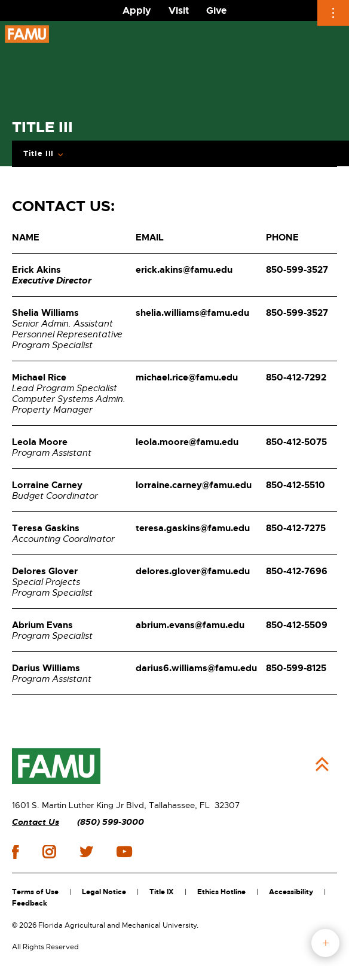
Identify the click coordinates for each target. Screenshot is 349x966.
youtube (124, 851)
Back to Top (322, 764)
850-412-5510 (295, 485)
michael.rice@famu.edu (187, 377)
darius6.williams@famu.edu (196, 668)
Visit (179, 10)
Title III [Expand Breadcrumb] (38, 154)
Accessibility (291, 892)
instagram (49, 851)
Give (216, 10)
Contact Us (35, 822)
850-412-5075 (296, 442)
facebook (15, 852)
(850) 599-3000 (110, 822)
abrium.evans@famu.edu (190, 625)
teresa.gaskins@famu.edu (193, 528)
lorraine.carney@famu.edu (194, 485)
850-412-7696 (296, 571)
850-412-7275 (296, 528)
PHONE (282, 237)
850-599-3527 (297, 269)
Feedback (29, 903)
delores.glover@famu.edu (193, 571)
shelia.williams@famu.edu (192, 312)
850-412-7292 (296, 377)
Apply (137, 10)
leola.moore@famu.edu (187, 442)
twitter (86, 851)
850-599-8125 (296, 668)
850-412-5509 (296, 625)
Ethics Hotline (221, 892)
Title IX (161, 892)
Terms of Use (35, 892)
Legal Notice (104, 892)
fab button (325, 943)
